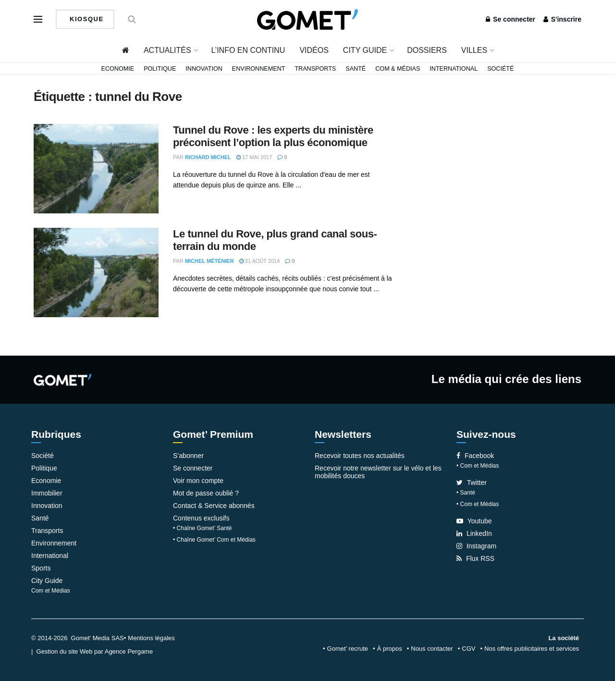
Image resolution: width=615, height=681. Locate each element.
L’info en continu (248, 50)
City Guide (365, 50)
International (454, 68)
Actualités (167, 50)
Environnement (258, 68)
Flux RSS (475, 558)
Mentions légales (151, 638)
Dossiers (427, 50)
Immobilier (46, 493)
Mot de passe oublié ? (206, 493)
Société (500, 68)
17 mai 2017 (254, 157)
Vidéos (313, 50)
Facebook (475, 455)
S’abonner (188, 455)
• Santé (465, 492)
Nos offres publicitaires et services (531, 648)
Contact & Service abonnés (214, 505)
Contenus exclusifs (201, 518)
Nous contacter (432, 648)
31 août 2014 (259, 261)
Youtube (474, 521)
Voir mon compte (198, 480)
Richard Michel (208, 157)
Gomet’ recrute (348, 648)
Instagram (476, 546)
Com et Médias (50, 590)
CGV (468, 648)
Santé (355, 68)
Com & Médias (397, 68)
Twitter (471, 482)
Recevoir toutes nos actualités (360, 455)
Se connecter (510, 19)
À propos (389, 648)
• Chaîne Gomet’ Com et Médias (214, 539)
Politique (160, 68)
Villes (474, 50)
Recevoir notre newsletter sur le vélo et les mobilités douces (378, 472)
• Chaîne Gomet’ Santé (202, 528)
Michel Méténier (209, 261)
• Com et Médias (477, 465)
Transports (315, 68)
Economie (118, 68)
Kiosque (85, 19)
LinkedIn (474, 533)
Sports (40, 568)
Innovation (203, 68)
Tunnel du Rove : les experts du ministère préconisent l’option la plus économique (273, 136)
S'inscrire (562, 19)
